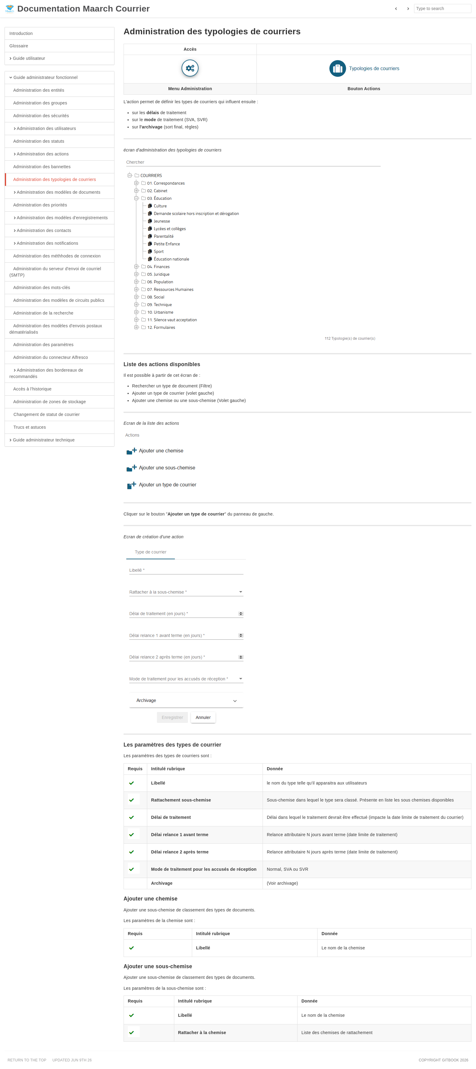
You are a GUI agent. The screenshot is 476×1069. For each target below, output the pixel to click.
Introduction (21, 33)
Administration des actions (39, 154)
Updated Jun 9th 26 (72, 1060)
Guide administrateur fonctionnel (43, 78)
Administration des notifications (43, 243)
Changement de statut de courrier (44, 415)
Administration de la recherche (41, 313)
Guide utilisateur (27, 59)
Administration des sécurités (39, 116)
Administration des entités (36, 90)
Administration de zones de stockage (47, 402)
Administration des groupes (38, 103)
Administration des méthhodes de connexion (55, 256)
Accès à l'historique (30, 389)
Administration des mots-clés (39, 288)
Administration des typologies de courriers (52, 180)
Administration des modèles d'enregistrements (58, 218)
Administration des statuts (36, 141)
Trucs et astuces (27, 427)
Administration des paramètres (41, 345)
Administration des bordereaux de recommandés (46, 373)
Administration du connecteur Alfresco (48, 358)
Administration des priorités (38, 205)
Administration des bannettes (40, 167)
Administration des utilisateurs (42, 129)
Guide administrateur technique (42, 440)
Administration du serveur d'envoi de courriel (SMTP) (55, 271)
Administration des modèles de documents (54, 192)
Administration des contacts (40, 231)
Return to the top (27, 1060)
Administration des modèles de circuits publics (56, 301)
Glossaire (18, 45)
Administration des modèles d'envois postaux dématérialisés (55, 329)
